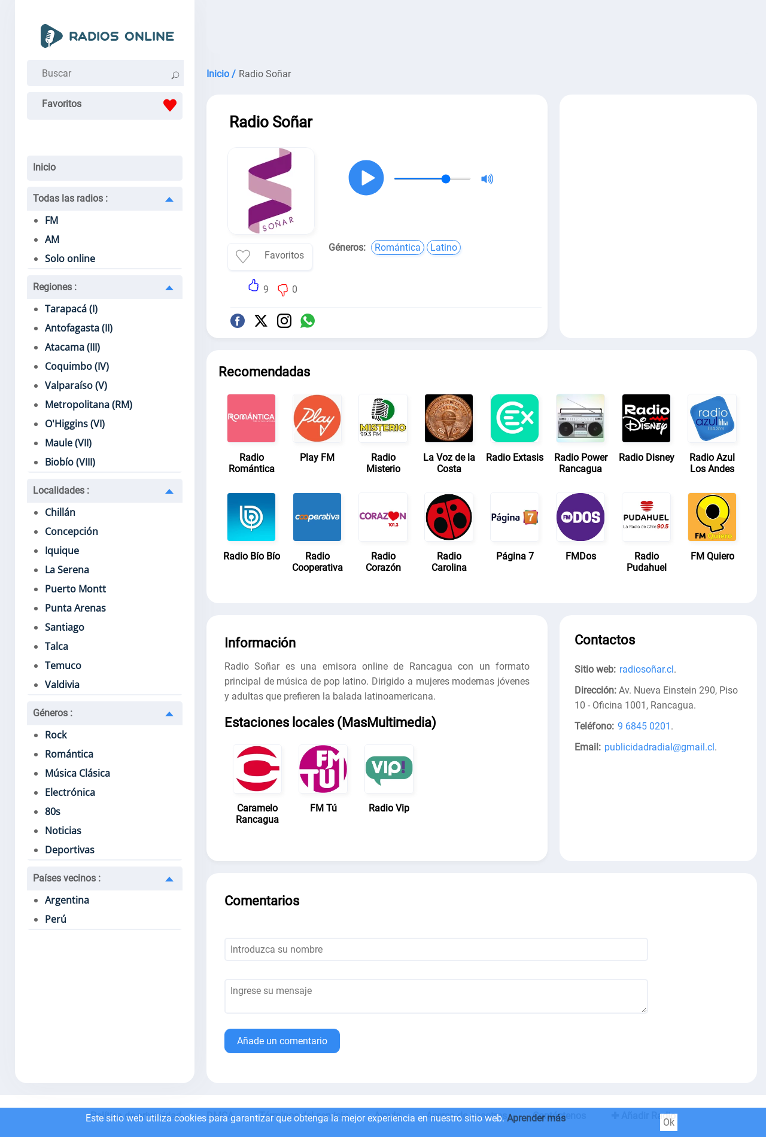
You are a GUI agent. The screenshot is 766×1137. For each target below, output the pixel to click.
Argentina (67, 900)
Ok (668, 1122)
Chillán (60, 512)
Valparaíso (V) (76, 385)
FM (51, 220)
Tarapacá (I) (71, 308)
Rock (55, 734)
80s (52, 811)
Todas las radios (70, 198)
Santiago (64, 627)
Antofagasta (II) (79, 328)
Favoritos (112, 105)
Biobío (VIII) (70, 462)
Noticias (63, 830)
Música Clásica (77, 773)
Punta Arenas (75, 608)
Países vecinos (67, 878)
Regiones (55, 287)
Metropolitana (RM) (88, 404)
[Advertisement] (481, 30)
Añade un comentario (282, 1041)
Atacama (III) (72, 347)
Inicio (44, 167)
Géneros (52, 713)
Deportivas (70, 849)
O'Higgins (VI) (75, 423)
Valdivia (62, 684)
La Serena (67, 569)
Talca (56, 646)
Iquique (62, 550)
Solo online (70, 258)
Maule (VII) (68, 442)
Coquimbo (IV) (77, 366)
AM (52, 239)
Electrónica (70, 792)
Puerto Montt (75, 588)
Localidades (61, 490)
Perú (55, 919)
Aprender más (536, 1118)
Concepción (71, 531)
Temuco (63, 665)
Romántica (69, 754)
